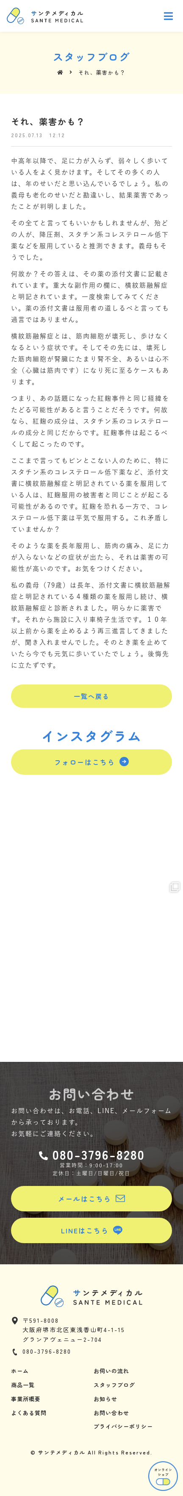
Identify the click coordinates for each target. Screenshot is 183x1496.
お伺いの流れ (111, 1371)
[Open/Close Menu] (168, 15)
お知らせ (105, 1399)
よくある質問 (29, 1413)
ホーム (20, 1371)
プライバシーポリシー (123, 1426)
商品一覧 (23, 1385)
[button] (91, 696)
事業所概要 (26, 1399)
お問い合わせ (111, 1413)
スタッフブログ (114, 1385)
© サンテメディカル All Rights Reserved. (91, 1452)
